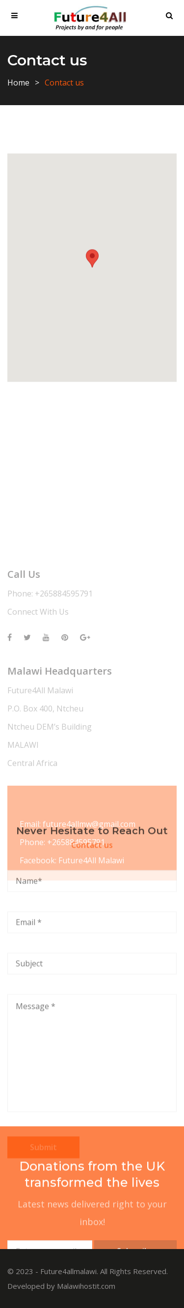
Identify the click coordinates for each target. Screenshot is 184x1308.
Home (18, 82)
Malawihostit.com (86, 1286)
